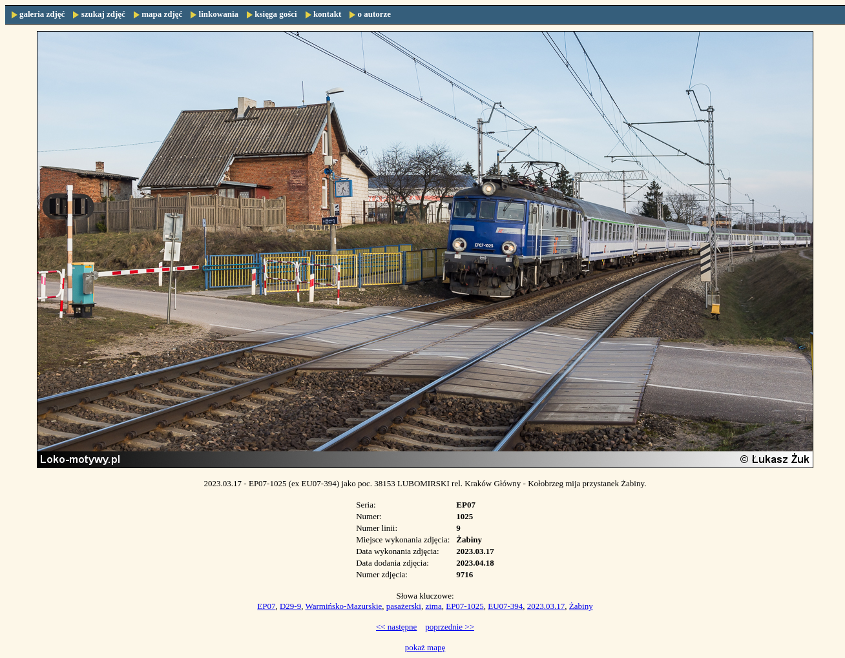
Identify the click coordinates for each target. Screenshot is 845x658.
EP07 (266, 606)
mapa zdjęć (161, 14)
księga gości (276, 14)
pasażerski (403, 606)
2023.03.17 (546, 606)
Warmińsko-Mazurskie (343, 606)
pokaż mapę (425, 647)
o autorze (374, 14)
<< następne (396, 627)
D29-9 (290, 606)
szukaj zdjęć (103, 14)
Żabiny (581, 606)
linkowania (218, 14)
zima (433, 606)
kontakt (327, 14)
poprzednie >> (449, 627)
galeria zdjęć (42, 14)
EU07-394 (505, 606)
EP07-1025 (465, 606)
